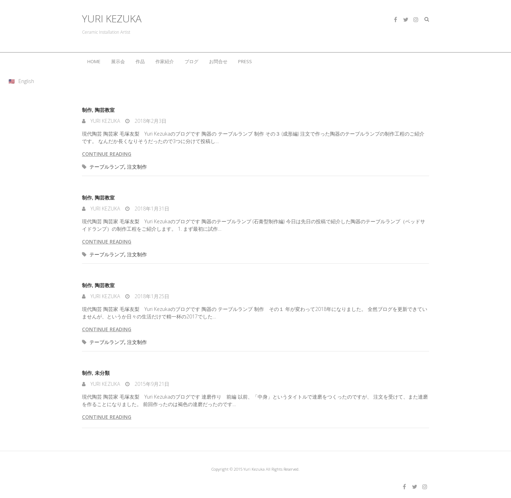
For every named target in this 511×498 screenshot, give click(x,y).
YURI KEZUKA (112, 18)
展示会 (118, 61)
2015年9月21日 (151, 384)
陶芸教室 (105, 109)
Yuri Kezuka (104, 120)
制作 (87, 109)
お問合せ (218, 61)
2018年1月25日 (151, 296)
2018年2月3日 (149, 120)
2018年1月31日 (151, 208)
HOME (93, 61)
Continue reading (106, 154)
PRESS (245, 61)
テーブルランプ (106, 166)
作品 (140, 61)
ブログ (191, 61)
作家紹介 (164, 61)
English (26, 81)
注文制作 (137, 166)
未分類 (102, 373)
